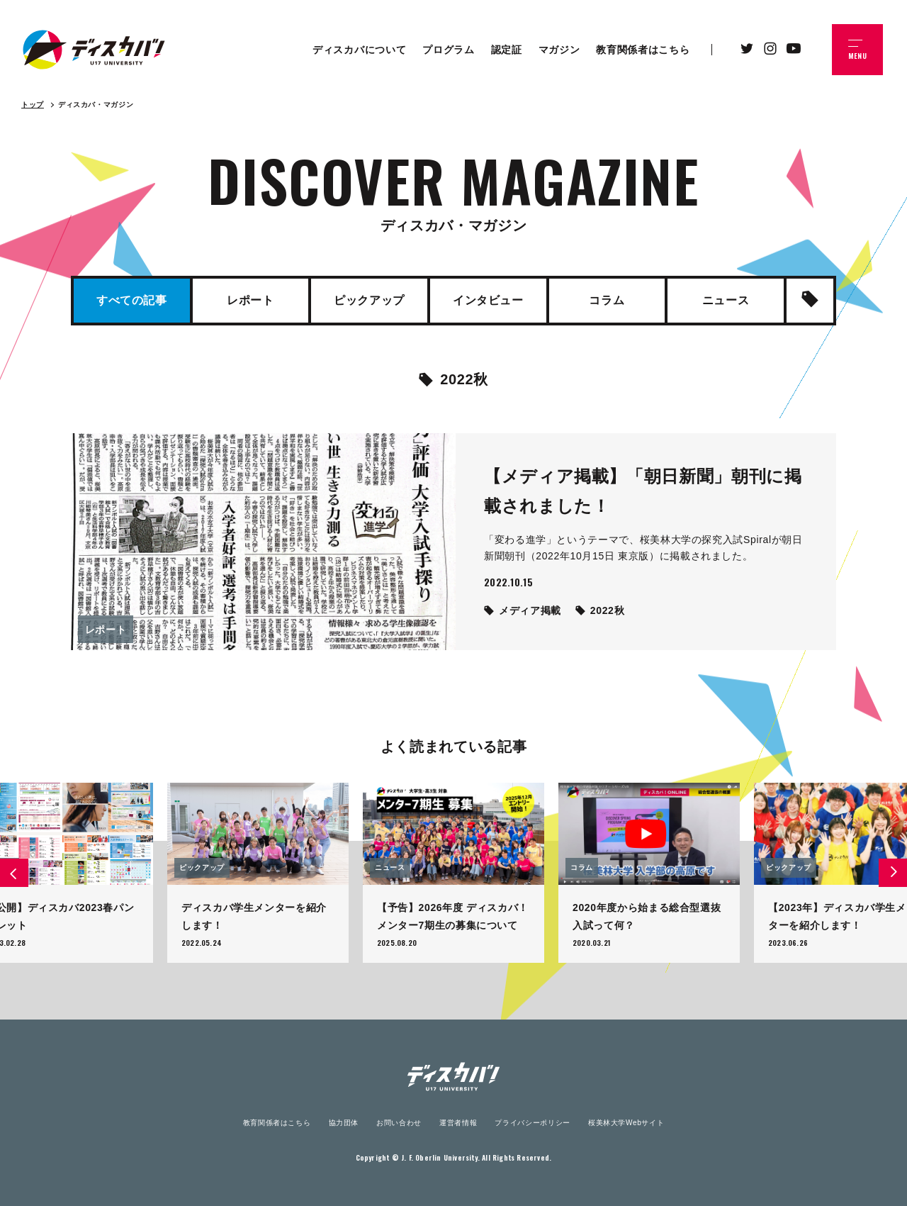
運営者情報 (458, 1123)
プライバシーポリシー (532, 1123)
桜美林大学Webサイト (626, 1123)
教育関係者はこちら (277, 1123)
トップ (32, 104)
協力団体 (344, 1123)
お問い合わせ (399, 1123)
